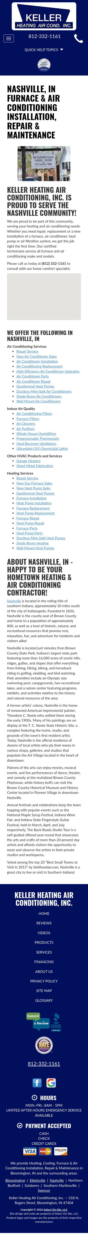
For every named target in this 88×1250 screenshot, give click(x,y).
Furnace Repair (27, 518)
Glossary (44, 1000)
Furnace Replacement (33, 508)
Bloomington (15, 1180)
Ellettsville (38, 1180)
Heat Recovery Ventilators (36, 443)
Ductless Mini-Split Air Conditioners (44, 391)
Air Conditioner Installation (37, 361)
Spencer (44, 1190)
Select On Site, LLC (56, 1209)
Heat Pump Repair (30, 523)
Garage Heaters (28, 461)
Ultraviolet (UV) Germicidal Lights (42, 448)
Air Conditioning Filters (34, 413)
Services (44, 952)
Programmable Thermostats (37, 438)
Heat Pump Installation (34, 503)
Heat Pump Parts (29, 533)
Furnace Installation (31, 498)
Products (44, 942)
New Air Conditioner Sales (36, 356)
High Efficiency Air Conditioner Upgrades (48, 371)
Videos (44, 933)
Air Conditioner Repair (33, 381)
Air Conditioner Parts (32, 376)
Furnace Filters (27, 419)
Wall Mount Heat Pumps (35, 548)
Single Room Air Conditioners (38, 396)
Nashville (14, 601)
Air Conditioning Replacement (39, 366)
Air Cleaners (25, 423)
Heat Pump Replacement (35, 513)
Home (43, 913)
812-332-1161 (44, 1063)
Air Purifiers (25, 429)
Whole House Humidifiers (36, 433)
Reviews (44, 923)
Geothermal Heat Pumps (35, 386)
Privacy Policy (44, 981)
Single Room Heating (32, 543)
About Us (44, 971)
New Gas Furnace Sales (34, 483)
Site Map (44, 990)
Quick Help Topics (44, 50)
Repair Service (27, 351)
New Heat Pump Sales (33, 488)
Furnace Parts (27, 528)
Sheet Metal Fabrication (34, 466)
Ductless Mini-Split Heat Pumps (40, 538)
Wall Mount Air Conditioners (38, 401)
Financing (44, 962)
